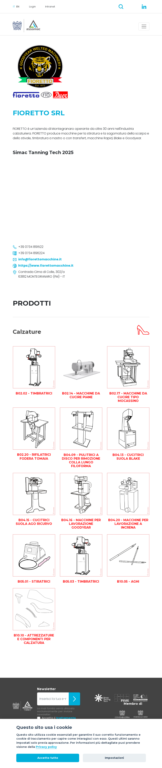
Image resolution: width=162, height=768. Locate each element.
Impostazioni (114, 757)
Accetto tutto (47, 757)
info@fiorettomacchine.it (40, 259)
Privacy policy (46, 747)
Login (32, 6)
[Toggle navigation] (143, 26)
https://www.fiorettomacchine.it (45, 265)
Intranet (50, 6)
